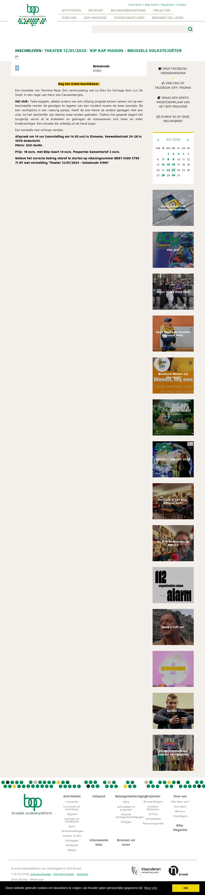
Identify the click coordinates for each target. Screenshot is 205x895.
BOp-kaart (151, 4)
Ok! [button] (185, 888)
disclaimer (82, 874)
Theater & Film (72, 835)
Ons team (180, 806)
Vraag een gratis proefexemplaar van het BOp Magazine (173, 102)
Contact (181, 4)
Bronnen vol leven (167, 17)
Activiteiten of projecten (126, 808)
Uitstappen (72, 840)
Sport (72, 826)
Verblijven (72, 845)
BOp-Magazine (95, 17)
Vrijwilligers (180, 816)
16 (173, 164)
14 (163, 164)
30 (173, 175)
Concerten (71, 801)
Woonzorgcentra (153, 823)
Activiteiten (71, 10)
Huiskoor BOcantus (153, 808)
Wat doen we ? (180, 801)
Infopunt (96, 10)
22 (168, 170)
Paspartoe (167, 4)
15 (168, 164)
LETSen (153, 814)
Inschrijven (135, 4)
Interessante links (129, 17)
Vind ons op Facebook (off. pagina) (173, 85)
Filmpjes (126, 821)
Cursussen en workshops (71, 808)
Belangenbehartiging (128, 10)
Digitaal (72, 814)
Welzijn (71, 850)
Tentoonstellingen (72, 831)
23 (173, 170)
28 (163, 175)
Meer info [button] (150, 888)
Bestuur (180, 811)
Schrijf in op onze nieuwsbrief (173, 119)
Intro (126, 801)
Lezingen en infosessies (71, 820)
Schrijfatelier (153, 818)
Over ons (69, 17)
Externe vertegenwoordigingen (130, 816)
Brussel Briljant (153, 801)
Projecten (161, 10)
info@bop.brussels (64, 874)
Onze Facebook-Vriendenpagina (173, 71)
